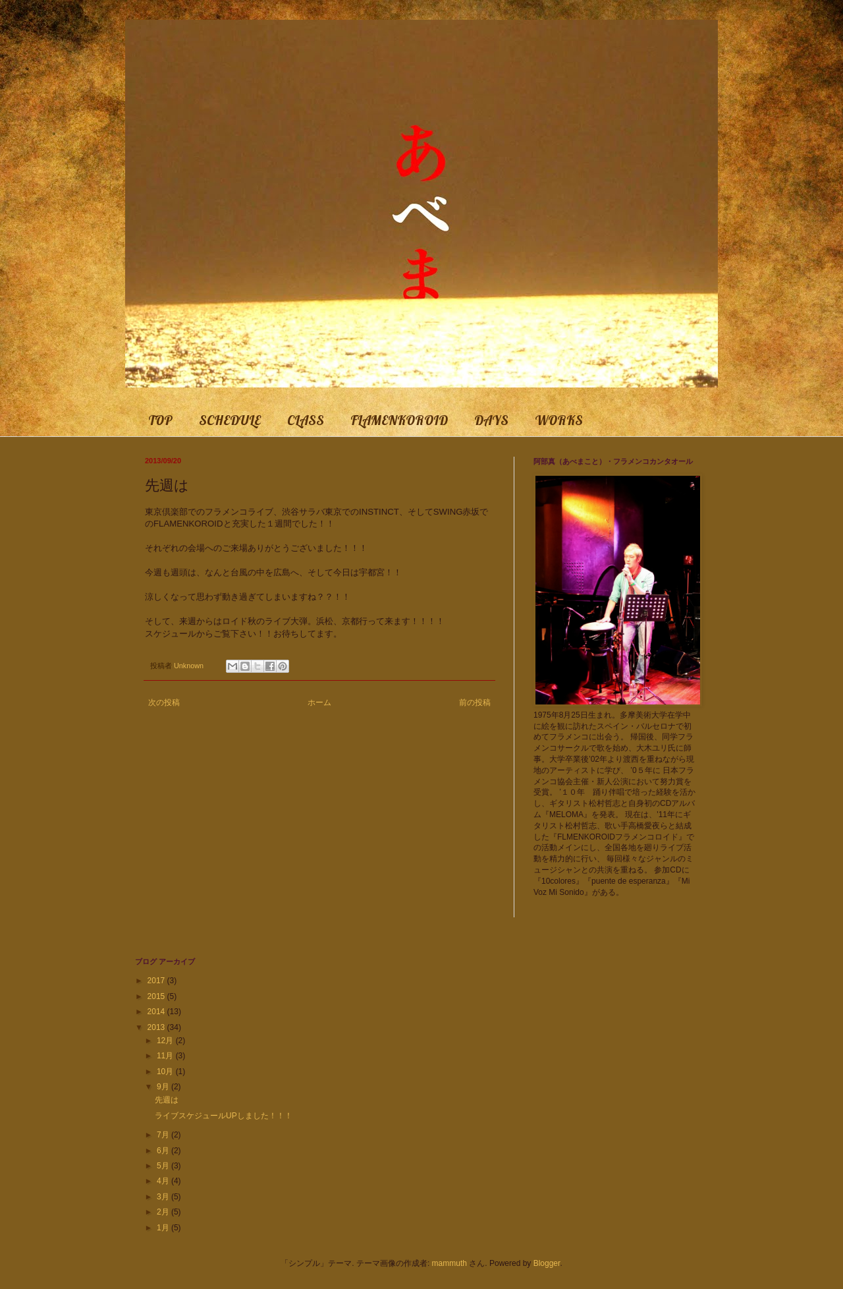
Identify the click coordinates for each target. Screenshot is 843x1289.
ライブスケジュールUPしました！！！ (223, 1115)
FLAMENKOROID (399, 420)
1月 (164, 1227)
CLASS (305, 420)
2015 (157, 996)
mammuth (449, 1263)
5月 (164, 1165)
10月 (166, 1071)
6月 (164, 1150)
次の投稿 (164, 702)
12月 (166, 1040)
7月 (164, 1134)
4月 (164, 1181)
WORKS (559, 420)
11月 (166, 1055)
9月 (164, 1086)
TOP (160, 420)
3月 (164, 1196)
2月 (164, 1212)
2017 (157, 980)
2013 (157, 1027)
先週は (166, 1099)
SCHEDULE (230, 420)
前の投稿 (475, 702)
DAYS (491, 420)
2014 (157, 1011)
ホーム (319, 702)
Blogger (546, 1263)
